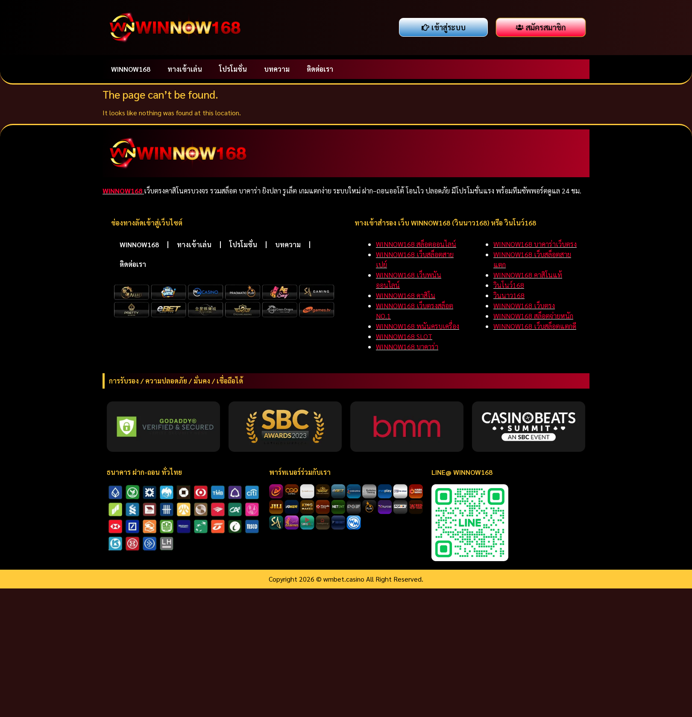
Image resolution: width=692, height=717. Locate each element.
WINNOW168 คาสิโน (405, 295)
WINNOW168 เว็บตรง (524, 305)
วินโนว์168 (508, 285)
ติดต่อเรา (320, 68)
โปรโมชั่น (233, 68)
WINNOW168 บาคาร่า (407, 346)
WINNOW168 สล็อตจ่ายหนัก (533, 315)
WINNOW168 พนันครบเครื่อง (417, 326)
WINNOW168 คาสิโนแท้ (527, 274)
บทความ (277, 68)
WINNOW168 (130, 68)
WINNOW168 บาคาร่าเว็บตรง (535, 244)
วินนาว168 (509, 295)
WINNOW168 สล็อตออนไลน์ (416, 244)
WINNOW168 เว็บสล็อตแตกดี (534, 326)
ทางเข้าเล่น (184, 68)
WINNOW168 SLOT (404, 336)
